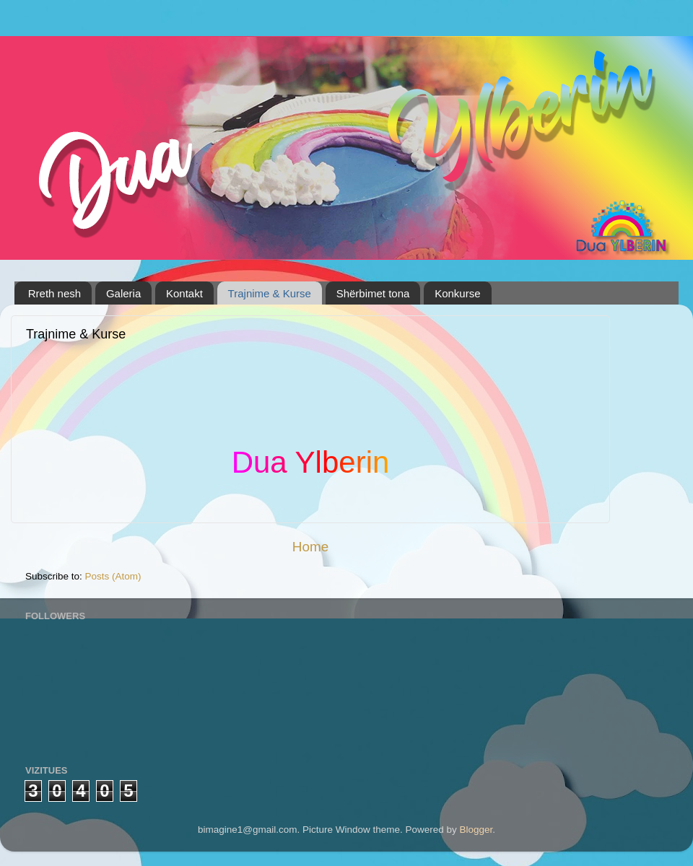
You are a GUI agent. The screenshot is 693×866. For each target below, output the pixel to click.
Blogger (476, 829)
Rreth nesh (54, 293)
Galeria (123, 293)
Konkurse (457, 293)
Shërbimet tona (373, 293)
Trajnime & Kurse (269, 293)
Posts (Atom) (113, 576)
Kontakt (184, 293)
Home (310, 546)
